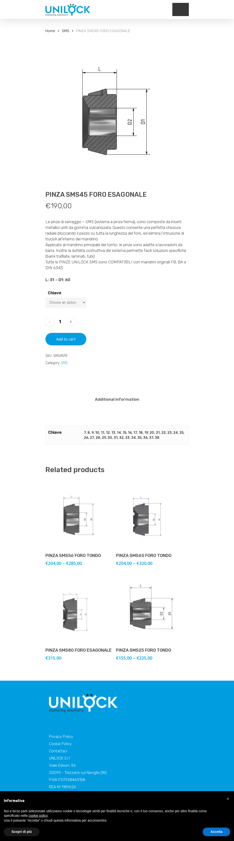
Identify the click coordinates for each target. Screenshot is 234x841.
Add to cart (66, 339)
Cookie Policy (60, 744)
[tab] (117, 399)
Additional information (117, 399)
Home (50, 31)
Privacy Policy (61, 736)
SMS (65, 31)
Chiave (54, 292)
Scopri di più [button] (21, 832)
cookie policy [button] (38, 816)
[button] (228, 799)
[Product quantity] (60, 321)
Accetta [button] (216, 832)
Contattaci (58, 751)
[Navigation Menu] (186, 9)
